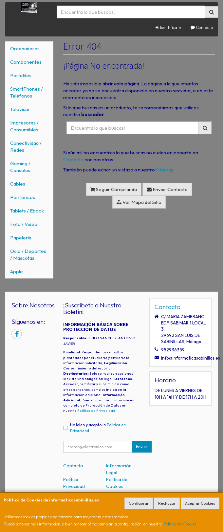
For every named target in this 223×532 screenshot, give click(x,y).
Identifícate (168, 27)
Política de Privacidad (96, 410)
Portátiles (20, 75)
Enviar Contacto (167, 189)
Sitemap (165, 169)
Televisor (20, 109)
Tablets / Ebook (27, 211)
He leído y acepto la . (98, 427)
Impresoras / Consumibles (24, 126)
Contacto (202, 27)
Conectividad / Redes (26, 146)
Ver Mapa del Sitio (139, 202)
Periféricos (22, 197)
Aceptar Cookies (200, 503)
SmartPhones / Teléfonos (26, 92)
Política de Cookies (179, 523)
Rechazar (167, 503)
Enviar (141, 446)
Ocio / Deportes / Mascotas (28, 254)
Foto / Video (23, 224)
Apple (16, 271)
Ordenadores (25, 48)
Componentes (26, 62)
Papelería (20, 237)
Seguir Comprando (113, 189)
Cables (17, 184)
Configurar (139, 503)
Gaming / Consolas (20, 166)
